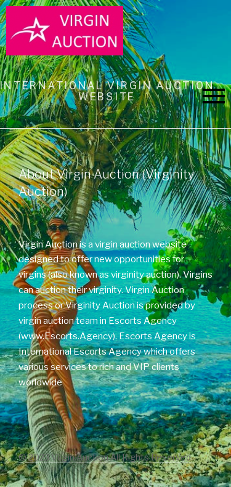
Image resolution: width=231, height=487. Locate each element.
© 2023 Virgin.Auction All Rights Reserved (104, 457)
